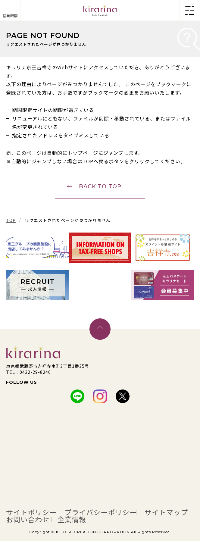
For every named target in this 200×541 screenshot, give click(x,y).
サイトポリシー (31, 512)
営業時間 (10, 15)
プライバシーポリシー (100, 512)
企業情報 (71, 519)
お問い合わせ (27, 519)
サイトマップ (166, 512)
